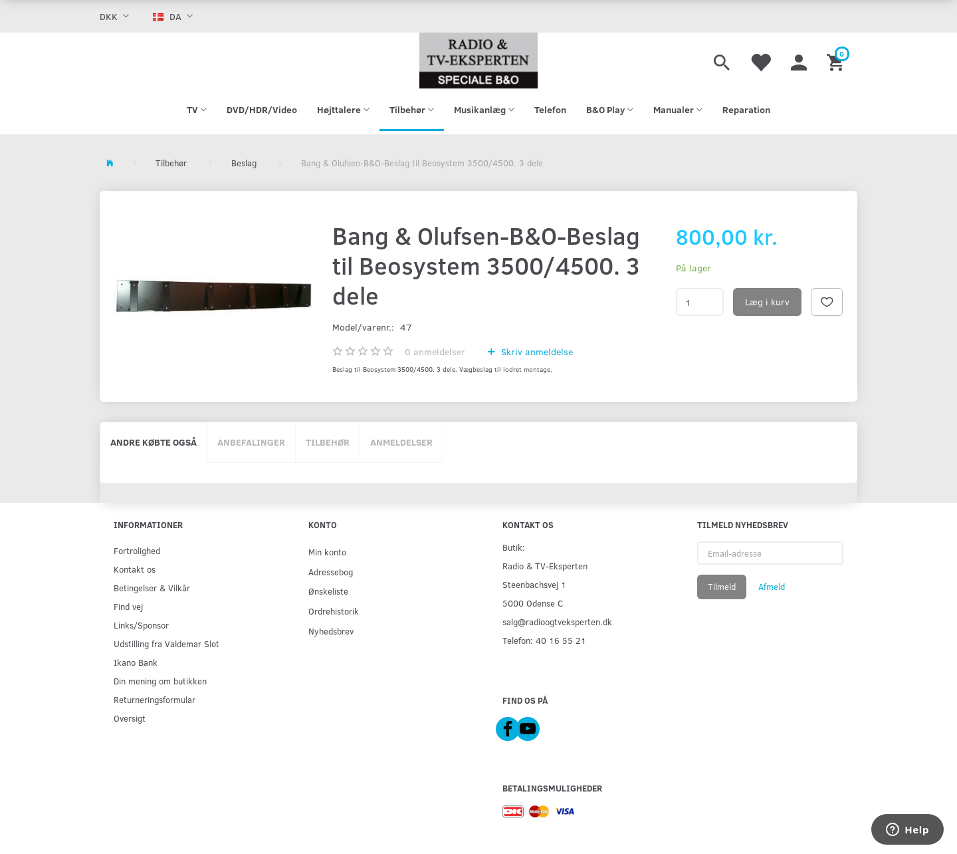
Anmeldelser (401, 442)
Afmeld (771, 587)
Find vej (128, 606)
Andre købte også (153, 442)
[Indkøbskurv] (837, 60)
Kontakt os (135, 569)
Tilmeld (722, 587)
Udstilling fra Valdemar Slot (166, 643)
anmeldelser (435, 351)
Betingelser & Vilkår (152, 587)
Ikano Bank (136, 662)
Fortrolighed (137, 550)
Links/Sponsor (141, 625)
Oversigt (130, 718)
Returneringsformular (154, 699)
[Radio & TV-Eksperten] (478, 60)
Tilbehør (328, 442)
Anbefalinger (251, 442)
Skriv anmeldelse (535, 351)
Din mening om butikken (160, 680)
